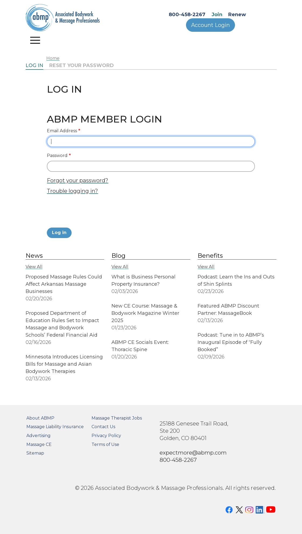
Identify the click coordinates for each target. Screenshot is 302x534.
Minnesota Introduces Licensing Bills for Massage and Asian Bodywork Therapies (64, 364)
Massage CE (39, 444)
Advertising (38, 435)
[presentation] (88, 212)
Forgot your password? (77, 180)
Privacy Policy (106, 435)
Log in (34, 65)
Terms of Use (105, 444)
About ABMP (40, 418)
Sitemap (35, 453)
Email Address (62, 130)
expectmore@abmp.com (193, 452)
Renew (237, 15)
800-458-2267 (187, 15)
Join (217, 15)
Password (57, 155)
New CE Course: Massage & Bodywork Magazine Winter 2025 (145, 313)
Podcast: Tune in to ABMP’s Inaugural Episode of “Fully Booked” (231, 342)
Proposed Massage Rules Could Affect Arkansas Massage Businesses (64, 284)
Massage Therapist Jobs (117, 418)
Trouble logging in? (72, 190)
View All (34, 266)
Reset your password (81, 65)
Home (52, 58)
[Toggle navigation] (35, 40)
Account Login (210, 25)
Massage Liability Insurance (55, 426)
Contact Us (103, 426)
